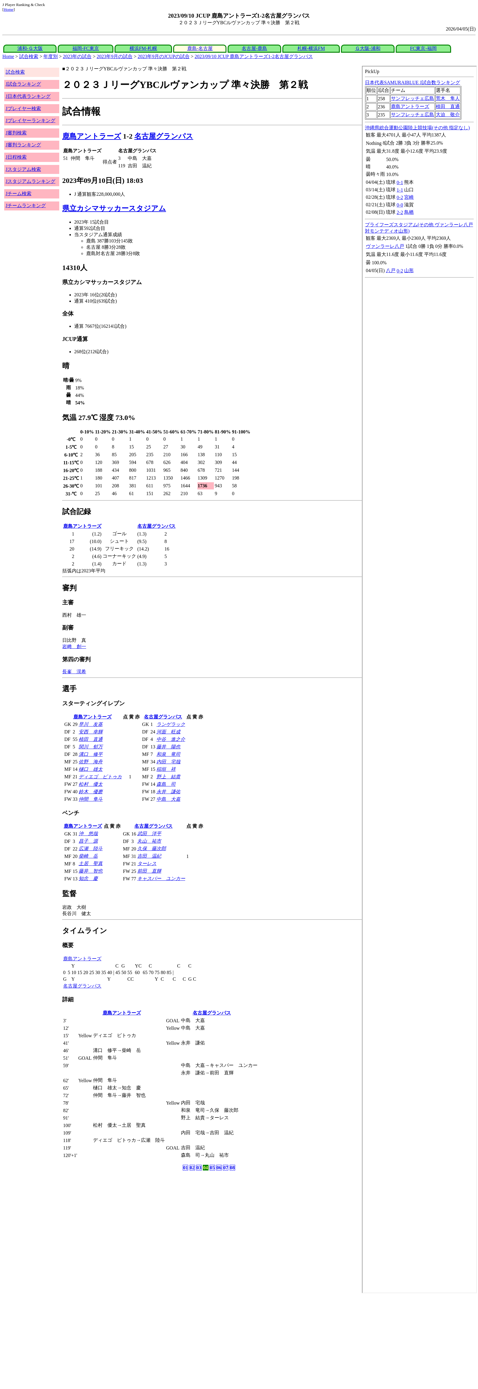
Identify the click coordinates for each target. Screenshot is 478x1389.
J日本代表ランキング (28, 96)
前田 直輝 (149, 871)
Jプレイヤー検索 (23, 108)
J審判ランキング (23, 144)
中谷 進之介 (170, 739)
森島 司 (166, 784)
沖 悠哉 (88, 833)
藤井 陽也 (168, 746)
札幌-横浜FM (311, 48)
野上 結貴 (168, 776)
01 (185, 1167)
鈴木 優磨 (91, 791)
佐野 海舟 (91, 761)
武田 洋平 (149, 833)
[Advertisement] (181, 1341)
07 (225, 1167)
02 (192, 1167)
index (419, 679)
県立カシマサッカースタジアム (114, 208)
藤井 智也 (91, 871)
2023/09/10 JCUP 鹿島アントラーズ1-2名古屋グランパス (254, 56)
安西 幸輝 (91, 731)
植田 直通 (91, 739)
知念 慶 (88, 878)
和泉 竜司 (168, 754)
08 (232, 1167)
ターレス (146, 863)
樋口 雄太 (91, 769)
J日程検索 (16, 157)
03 (199, 1167)
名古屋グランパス (163, 136)
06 (219, 1167)
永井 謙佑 (168, 791)
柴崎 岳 (88, 856)
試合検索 (28, 56)
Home (8, 9)
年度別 (50, 56)
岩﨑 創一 (74, 646)
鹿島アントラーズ (91, 136)
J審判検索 (16, 132)
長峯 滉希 (74, 671)
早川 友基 (91, 724)
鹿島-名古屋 (200, 48)
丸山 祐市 (149, 841)
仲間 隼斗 (91, 799)
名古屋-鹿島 (254, 48)
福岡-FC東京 (85, 48)
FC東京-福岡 (423, 48)
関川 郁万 (91, 746)
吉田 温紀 (149, 856)
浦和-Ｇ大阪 (30, 48)
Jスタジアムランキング (30, 181)
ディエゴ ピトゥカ (100, 776)
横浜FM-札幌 (143, 48)
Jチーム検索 (18, 193)
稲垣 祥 (166, 769)
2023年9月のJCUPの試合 (163, 56)
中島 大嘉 (168, 799)
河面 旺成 (168, 731)
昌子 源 (88, 841)
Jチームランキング (26, 205)
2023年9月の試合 (115, 56)
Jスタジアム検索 (23, 169)
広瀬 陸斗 (91, 848)
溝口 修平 (91, 754)
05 (212, 1167)
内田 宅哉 (168, 761)
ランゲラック (170, 724)
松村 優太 (91, 784)
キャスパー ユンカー (161, 878)
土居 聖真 (91, 863)
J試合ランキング (23, 84)
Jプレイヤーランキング (30, 120)
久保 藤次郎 (151, 848)
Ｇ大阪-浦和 (367, 48)
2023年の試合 (77, 56)
